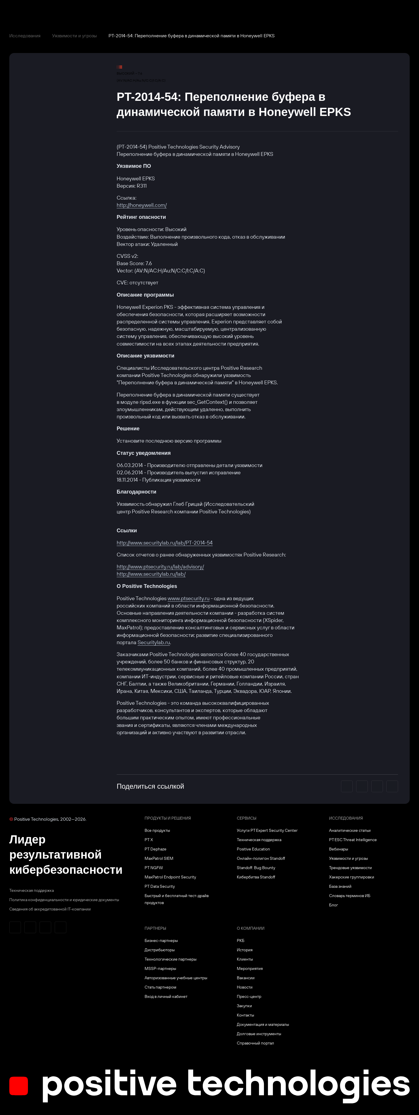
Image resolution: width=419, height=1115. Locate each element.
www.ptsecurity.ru (189, 598)
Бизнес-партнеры (161, 940)
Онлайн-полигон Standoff (261, 858)
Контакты (245, 1015)
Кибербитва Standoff (256, 877)
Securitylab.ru (154, 642)
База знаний (340, 886)
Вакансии (246, 977)
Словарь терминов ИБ (349, 895)
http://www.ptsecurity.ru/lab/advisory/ (160, 566)
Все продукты (157, 830)
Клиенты (245, 959)
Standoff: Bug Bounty (256, 867)
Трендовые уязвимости (350, 867)
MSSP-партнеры (160, 968)
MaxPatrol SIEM (159, 858)
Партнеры (155, 928)
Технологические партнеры (170, 959)
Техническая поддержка (31, 890)
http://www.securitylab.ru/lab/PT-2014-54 (165, 542)
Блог (333, 905)
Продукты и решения (168, 818)
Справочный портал (255, 1043)
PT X (149, 839)
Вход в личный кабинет (166, 996)
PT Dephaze (155, 849)
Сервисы (246, 818)
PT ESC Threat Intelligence (353, 839)
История (245, 949)
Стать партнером (160, 987)
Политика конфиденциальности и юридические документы (64, 899)
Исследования (24, 35)
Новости (245, 987)
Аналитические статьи (350, 830)
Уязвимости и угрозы (74, 35)
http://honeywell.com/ (142, 205)
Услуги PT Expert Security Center (267, 830)
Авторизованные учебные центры (176, 977)
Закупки (244, 1005)
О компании (250, 928)
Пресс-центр (249, 996)
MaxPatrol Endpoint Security (170, 877)
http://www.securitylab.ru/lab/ (151, 573)
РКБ (240, 940)
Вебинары (338, 849)
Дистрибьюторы (160, 949)
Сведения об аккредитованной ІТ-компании (50, 909)
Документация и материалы (263, 1024)
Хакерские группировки (351, 877)
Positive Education (253, 849)
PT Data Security (160, 886)
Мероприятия (250, 968)
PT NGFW (154, 867)
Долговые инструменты (259, 1033)
